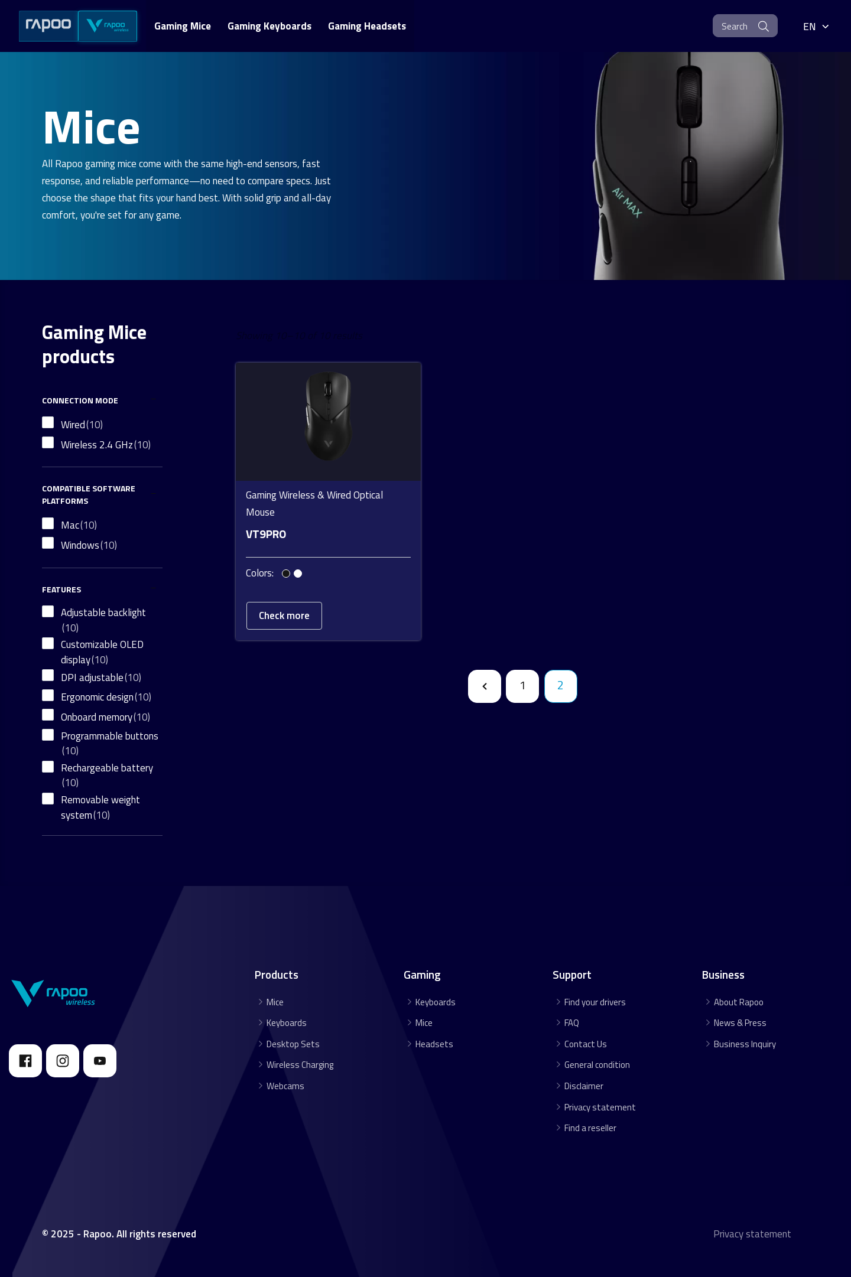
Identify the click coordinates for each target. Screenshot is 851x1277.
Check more (284, 606)
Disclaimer (583, 1086)
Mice (275, 1002)
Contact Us (585, 1044)
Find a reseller (590, 1128)
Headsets (434, 1044)
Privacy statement (600, 1107)
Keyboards (287, 1023)
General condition (597, 1064)
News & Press (740, 1023)
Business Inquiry (745, 1044)
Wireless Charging (300, 1064)
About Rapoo (739, 1002)
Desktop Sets (293, 1044)
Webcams (285, 1086)
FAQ (571, 1023)
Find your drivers (595, 1002)
